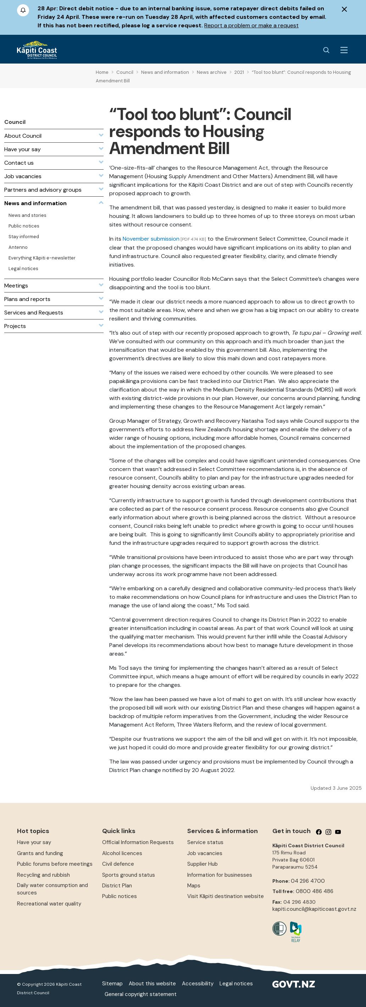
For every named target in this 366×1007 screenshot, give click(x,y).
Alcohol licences (122, 853)
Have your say (34, 842)
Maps (193, 885)
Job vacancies (204, 853)
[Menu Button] (344, 50)
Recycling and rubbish (43, 875)
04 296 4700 (308, 881)
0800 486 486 (314, 891)
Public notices (119, 896)
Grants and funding (40, 853)
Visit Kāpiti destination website (225, 896)
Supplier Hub (202, 864)
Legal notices (236, 983)
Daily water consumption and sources (52, 889)
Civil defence (118, 864)
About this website (152, 983)
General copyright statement (141, 994)
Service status (205, 842)
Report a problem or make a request (251, 25)
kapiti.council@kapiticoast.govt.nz (314, 909)
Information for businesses (219, 875)
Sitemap (112, 983)
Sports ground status (128, 875)
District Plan (117, 885)
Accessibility (198, 983)
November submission (150, 238)
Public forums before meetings (55, 864)
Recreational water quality (49, 903)
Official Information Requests (138, 842)
